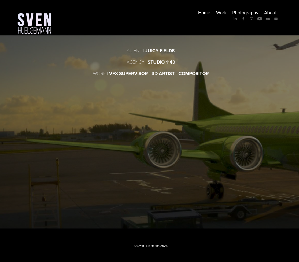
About (270, 12)
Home (204, 12)
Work (221, 12)
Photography (245, 12)
